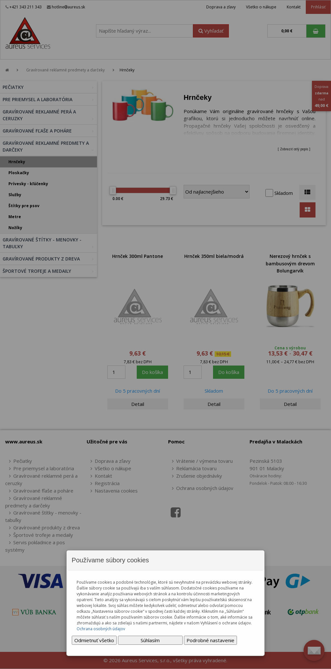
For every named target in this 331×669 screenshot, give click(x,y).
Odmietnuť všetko (94, 640)
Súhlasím (150, 640)
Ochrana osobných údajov (101, 629)
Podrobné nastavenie (210, 640)
